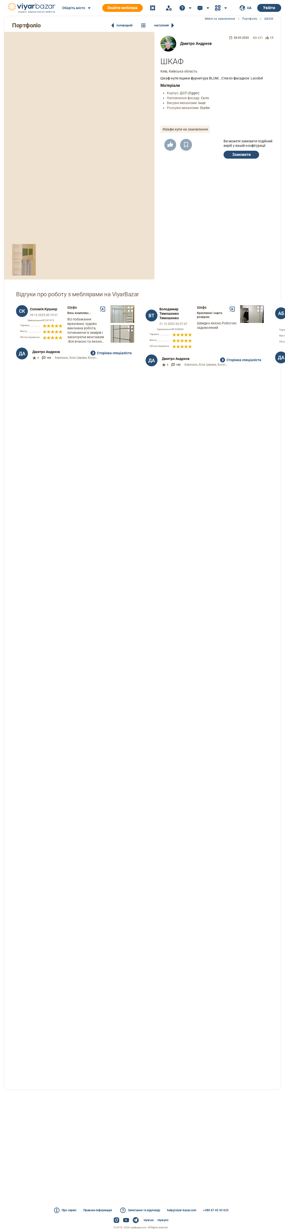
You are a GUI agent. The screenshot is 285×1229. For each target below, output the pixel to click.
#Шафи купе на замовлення (185, 129)
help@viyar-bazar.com (181, 1210)
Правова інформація (97, 1210)
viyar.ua (148, 1220)
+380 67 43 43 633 (215, 1210)
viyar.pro (163, 1220)
